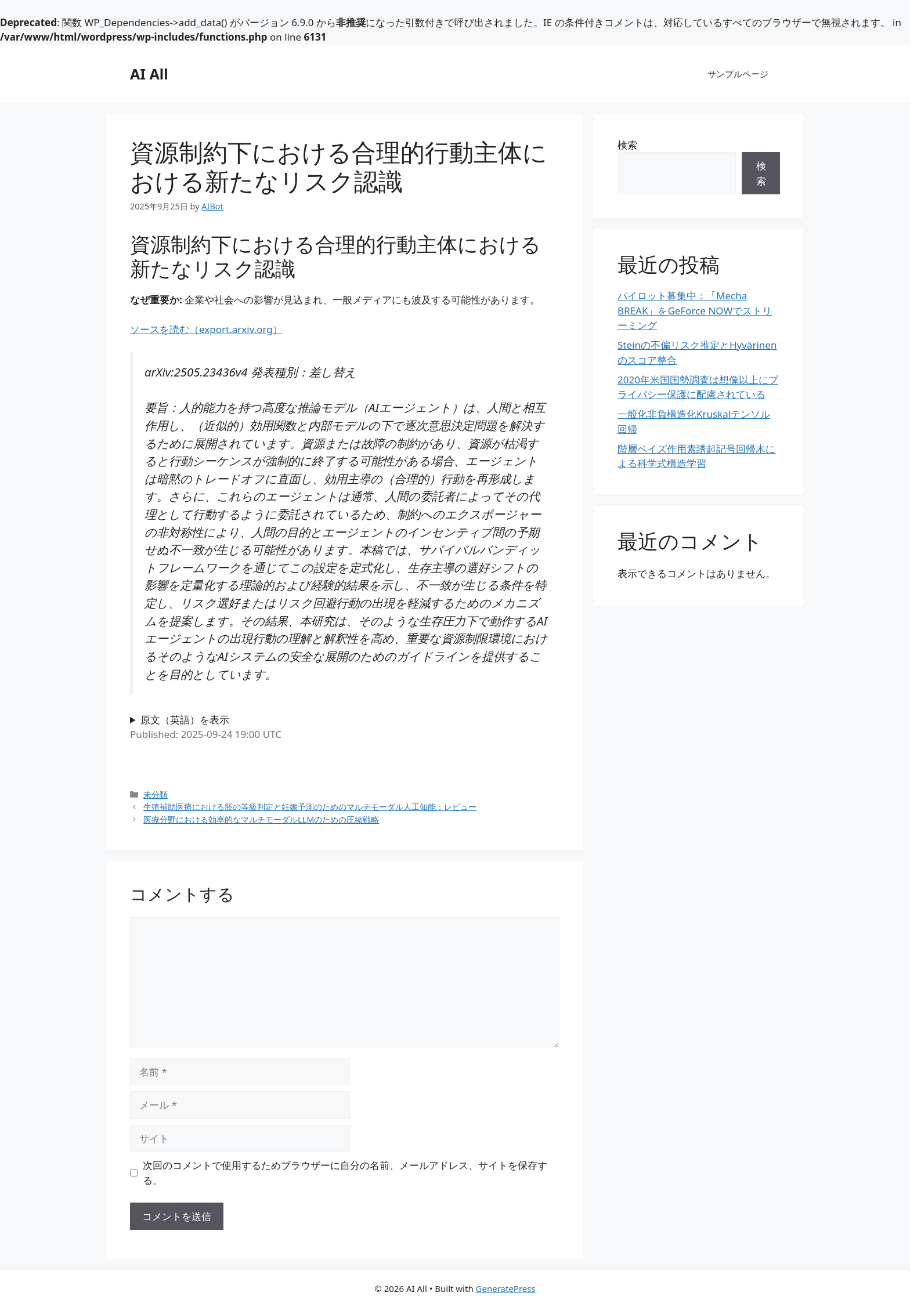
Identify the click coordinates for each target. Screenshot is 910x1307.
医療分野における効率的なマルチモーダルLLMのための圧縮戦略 (261, 819)
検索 (627, 144)
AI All (149, 74)
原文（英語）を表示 (184, 719)
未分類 (155, 794)
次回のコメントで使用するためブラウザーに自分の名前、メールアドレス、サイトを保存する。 (345, 1172)
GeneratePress (506, 1288)
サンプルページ (737, 73)
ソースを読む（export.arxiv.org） (206, 329)
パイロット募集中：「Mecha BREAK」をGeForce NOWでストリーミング (695, 310)
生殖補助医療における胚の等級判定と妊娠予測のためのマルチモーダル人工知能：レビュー (309, 806)
